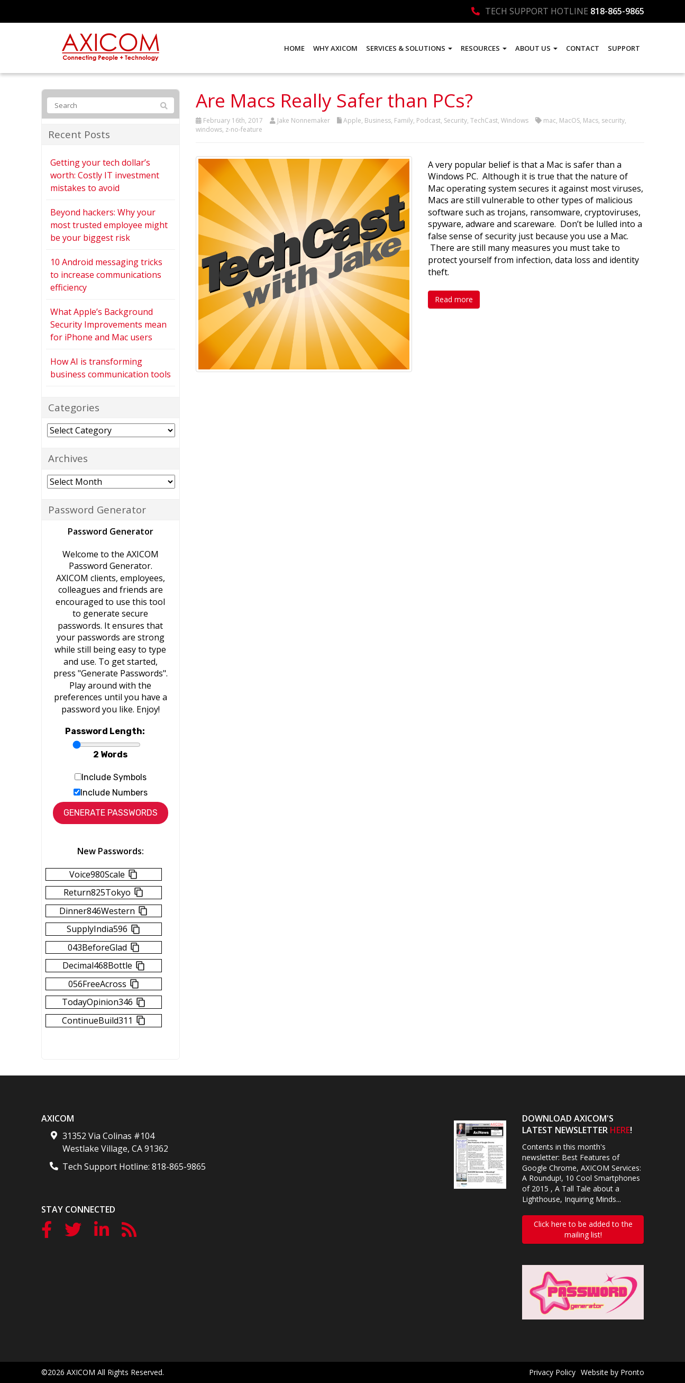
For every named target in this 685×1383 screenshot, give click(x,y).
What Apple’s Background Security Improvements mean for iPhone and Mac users (108, 324)
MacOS (569, 120)
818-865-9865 (617, 11)
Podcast (428, 120)
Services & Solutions (409, 48)
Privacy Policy (552, 1372)
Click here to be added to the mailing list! (583, 1229)
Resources (484, 48)
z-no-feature (243, 129)
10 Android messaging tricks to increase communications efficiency (106, 274)
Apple (352, 120)
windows (209, 129)
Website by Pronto (612, 1372)
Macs (590, 120)
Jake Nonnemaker (303, 120)
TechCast (484, 120)
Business (377, 120)
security (613, 120)
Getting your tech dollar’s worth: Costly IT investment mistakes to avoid (104, 175)
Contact (582, 48)
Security (455, 120)
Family (403, 120)
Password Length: (105, 731)
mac (549, 120)
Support (624, 48)
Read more (454, 299)
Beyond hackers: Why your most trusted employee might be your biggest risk (109, 224)
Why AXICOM (335, 48)
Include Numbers (114, 793)
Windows (514, 120)
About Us (536, 48)
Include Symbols (114, 777)
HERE (620, 1130)
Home (294, 48)
